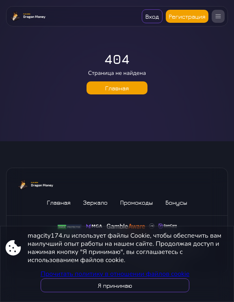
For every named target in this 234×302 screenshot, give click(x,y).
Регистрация (187, 16)
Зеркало (95, 202)
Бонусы (176, 202)
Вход (152, 16)
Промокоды (136, 202)
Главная (117, 88)
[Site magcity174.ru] (27, 16)
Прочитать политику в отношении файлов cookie (115, 273)
